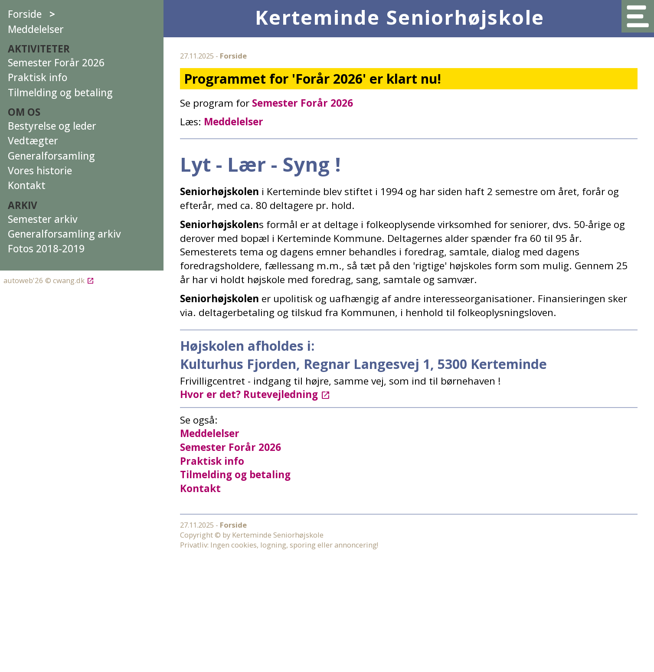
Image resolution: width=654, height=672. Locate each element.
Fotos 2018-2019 (46, 248)
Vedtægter (33, 140)
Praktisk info (37, 77)
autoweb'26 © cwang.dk (47, 280)
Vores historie (40, 170)
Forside (31, 14)
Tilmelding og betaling (60, 92)
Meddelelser (36, 29)
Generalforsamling (51, 156)
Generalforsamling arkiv (64, 234)
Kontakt (27, 185)
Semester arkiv (43, 219)
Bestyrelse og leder (52, 126)
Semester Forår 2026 (56, 62)
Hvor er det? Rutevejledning (249, 475)
